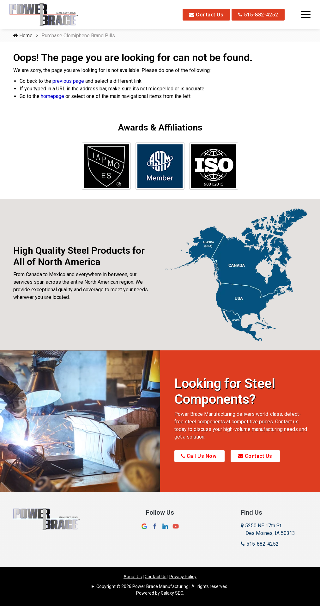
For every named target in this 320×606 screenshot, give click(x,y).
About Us (133, 576)
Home (23, 36)
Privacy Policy (182, 576)
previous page (68, 81)
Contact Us (206, 15)
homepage (52, 96)
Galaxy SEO (172, 593)
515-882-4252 (258, 15)
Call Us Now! (199, 456)
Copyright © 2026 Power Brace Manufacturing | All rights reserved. (162, 586)
